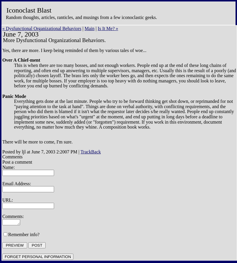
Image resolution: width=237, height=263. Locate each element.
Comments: (13, 216)
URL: (7, 200)
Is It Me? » (108, 28)
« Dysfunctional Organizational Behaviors (41, 28)
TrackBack (90, 151)
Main (90, 28)
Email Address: (16, 183)
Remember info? (23, 235)
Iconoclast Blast (28, 10)
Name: (8, 167)
